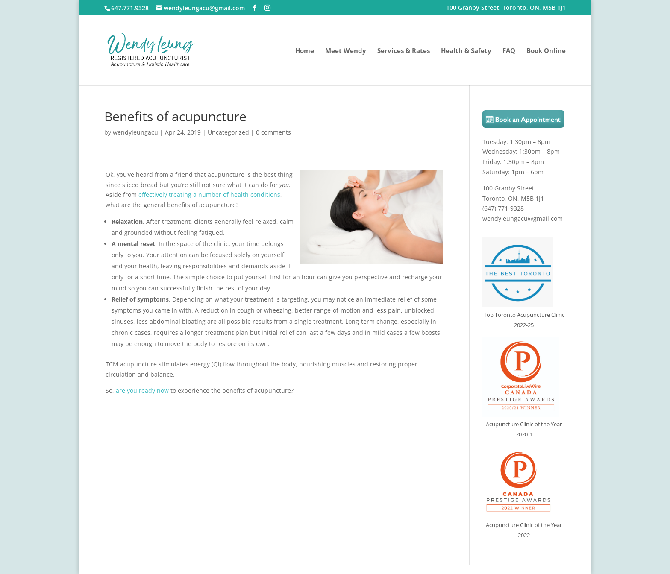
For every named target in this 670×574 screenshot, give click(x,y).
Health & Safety (466, 51)
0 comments (273, 132)
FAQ (508, 51)
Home (304, 51)
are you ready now (142, 391)
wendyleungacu (135, 132)
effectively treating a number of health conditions (209, 194)
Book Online (546, 51)
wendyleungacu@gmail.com (522, 218)
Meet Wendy (345, 51)
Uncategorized (228, 132)
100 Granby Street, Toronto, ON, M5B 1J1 (506, 8)
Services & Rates (403, 51)
